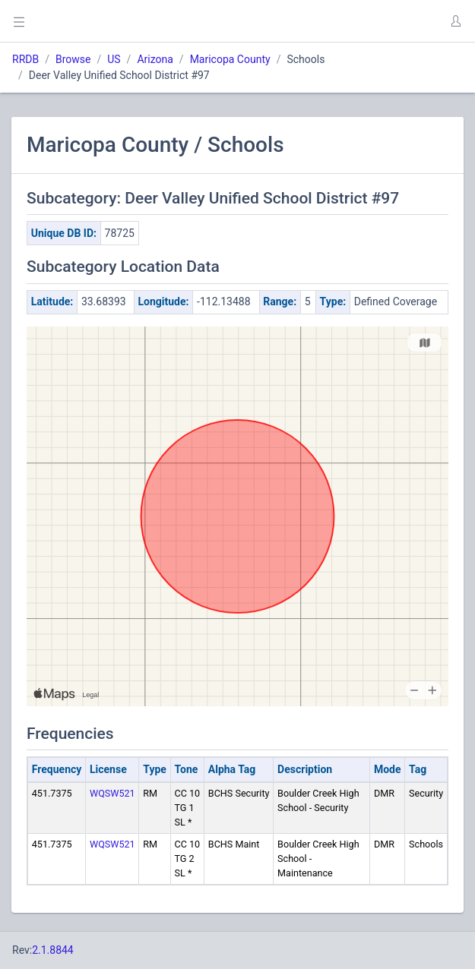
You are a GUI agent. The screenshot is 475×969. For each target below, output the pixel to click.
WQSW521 (112, 793)
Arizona (155, 59)
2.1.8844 (53, 950)
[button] (455, 21)
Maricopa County (230, 59)
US (113, 59)
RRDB (25, 59)
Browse (72, 59)
